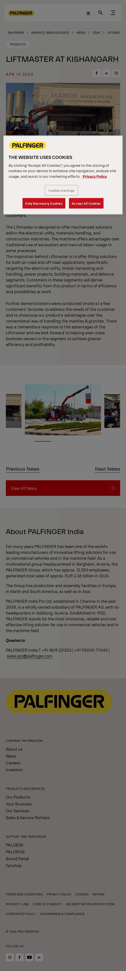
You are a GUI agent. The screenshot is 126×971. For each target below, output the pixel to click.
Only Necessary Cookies (43, 203)
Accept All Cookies (86, 203)
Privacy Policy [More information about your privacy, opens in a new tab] (95, 176)
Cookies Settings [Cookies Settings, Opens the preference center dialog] (61, 190)
